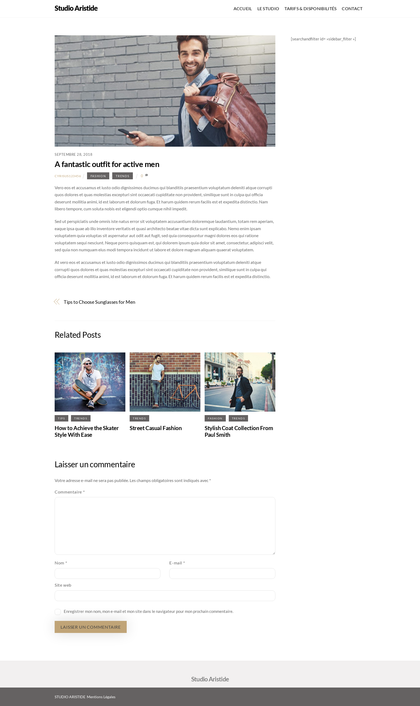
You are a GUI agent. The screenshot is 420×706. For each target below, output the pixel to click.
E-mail (177, 562)
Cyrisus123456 (68, 176)
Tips (61, 418)
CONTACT (352, 8)
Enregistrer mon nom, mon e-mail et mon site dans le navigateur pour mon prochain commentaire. (148, 611)
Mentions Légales (101, 696)
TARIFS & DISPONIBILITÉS (310, 8)
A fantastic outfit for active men (107, 164)
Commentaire (70, 491)
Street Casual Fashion (156, 427)
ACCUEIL (243, 8)
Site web (63, 584)
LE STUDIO (268, 8)
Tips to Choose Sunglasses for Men (99, 302)
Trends (122, 176)
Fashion (98, 176)
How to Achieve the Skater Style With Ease (87, 431)
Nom (61, 562)
